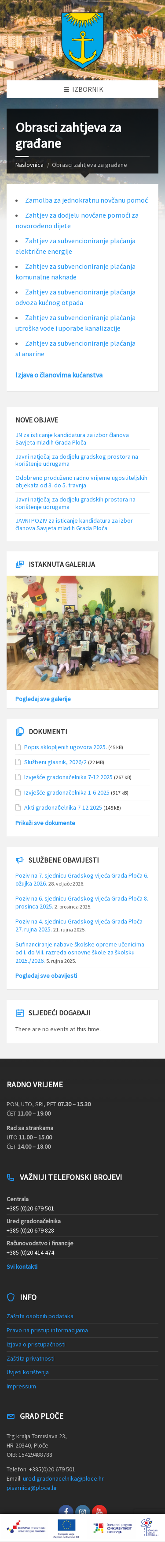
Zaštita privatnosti (31, 1358)
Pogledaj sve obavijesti (46, 976)
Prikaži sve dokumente (45, 823)
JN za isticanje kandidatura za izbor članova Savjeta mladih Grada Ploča (72, 438)
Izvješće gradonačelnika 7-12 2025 (68, 777)
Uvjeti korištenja (28, 1372)
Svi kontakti (22, 1267)
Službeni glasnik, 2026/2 (55, 762)
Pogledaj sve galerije (43, 699)
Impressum (21, 1386)
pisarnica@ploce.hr (32, 1488)
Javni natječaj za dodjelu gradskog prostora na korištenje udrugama (76, 460)
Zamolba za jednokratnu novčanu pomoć (86, 200)
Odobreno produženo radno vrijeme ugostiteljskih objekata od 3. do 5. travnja (81, 481)
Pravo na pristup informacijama (47, 1330)
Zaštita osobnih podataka (40, 1316)
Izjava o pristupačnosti (36, 1344)
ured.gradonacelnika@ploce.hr (63, 1478)
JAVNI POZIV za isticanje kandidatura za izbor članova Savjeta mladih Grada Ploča (74, 524)
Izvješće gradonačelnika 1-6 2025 (67, 792)
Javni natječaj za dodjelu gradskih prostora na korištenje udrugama (75, 503)
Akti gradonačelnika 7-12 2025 (63, 807)
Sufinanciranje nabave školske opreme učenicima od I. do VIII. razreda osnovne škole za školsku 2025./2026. (79, 952)
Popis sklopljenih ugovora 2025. (65, 747)
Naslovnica (29, 165)
